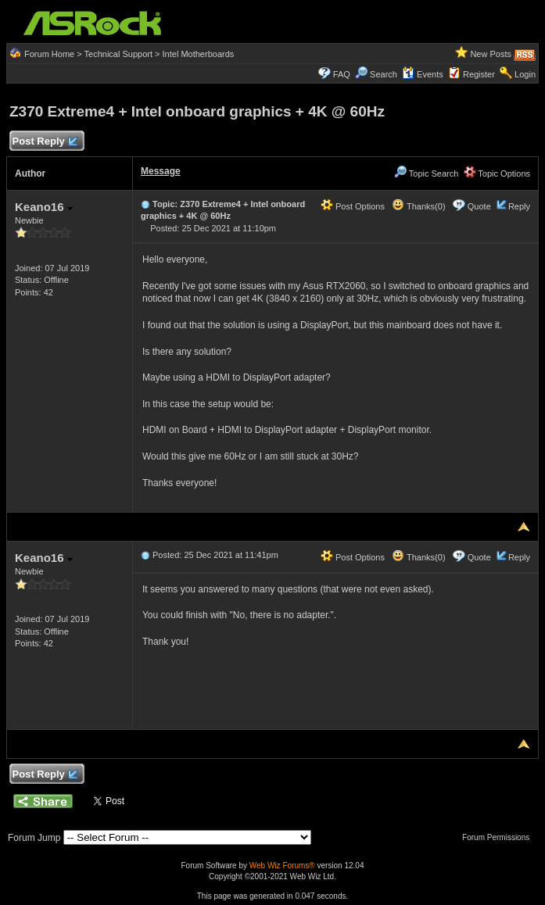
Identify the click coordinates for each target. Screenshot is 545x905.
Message (161, 171)
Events (422, 74)
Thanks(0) (418, 206)
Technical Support (118, 54)
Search (383, 74)
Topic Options (497, 173)
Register (479, 74)
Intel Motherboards (199, 54)
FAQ (341, 74)
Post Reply (44, 141)
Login (525, 74)
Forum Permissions (499, 837)
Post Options (353, 206)
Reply (519, 206)
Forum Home (49, 54)
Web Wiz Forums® (282, 865)
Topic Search (426, 173)
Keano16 (44, 206)
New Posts (490, 54)
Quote (479, 206)
